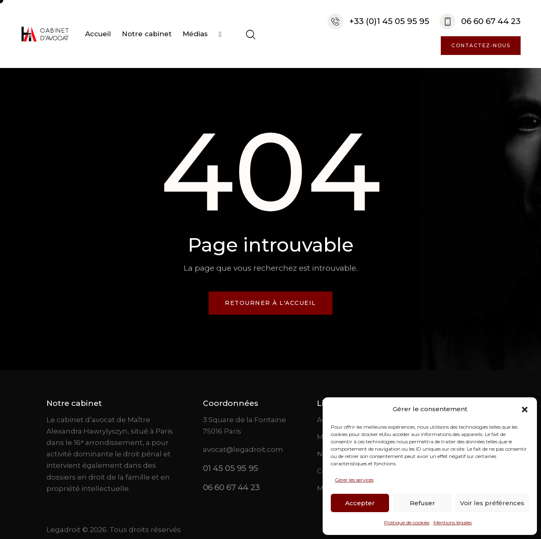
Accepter (360, 503)
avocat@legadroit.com (243, 449)
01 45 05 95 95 (230, 468)
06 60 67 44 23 (231, 487)
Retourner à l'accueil (270, 303)
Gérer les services (354, 480)
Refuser (422, 503)
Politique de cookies (406, 522)
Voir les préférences (492, 503)
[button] (525, 409)
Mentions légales (452, 522)
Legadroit (63, 530)
